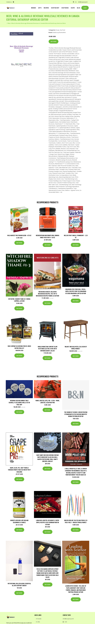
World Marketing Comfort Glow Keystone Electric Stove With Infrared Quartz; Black (47, 349)
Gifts (39, 8)
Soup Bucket (55, 8)
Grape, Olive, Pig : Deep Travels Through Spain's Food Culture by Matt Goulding (19, 470)
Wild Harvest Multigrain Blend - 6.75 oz (19, 235)
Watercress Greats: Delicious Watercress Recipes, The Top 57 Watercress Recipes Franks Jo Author (47, 294)
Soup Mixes (65, 8)
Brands (39, 619)
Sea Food (62, 30)
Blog (78, 8)
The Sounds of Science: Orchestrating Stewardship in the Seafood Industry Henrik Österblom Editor (75, 414)
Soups (73, 8)
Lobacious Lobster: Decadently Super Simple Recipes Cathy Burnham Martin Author (47, 522)
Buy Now (53, 41)
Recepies (46, 8)
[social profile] (13, 2)
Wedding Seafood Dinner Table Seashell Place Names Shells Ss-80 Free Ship (19, 402)
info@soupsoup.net (83, 2)
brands (33, 8)
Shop (85, 8)
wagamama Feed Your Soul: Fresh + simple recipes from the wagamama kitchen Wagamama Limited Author (75, 291)
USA (76, 2)
